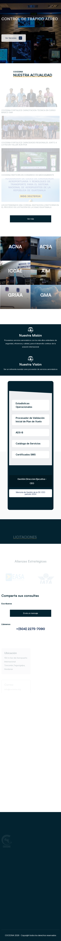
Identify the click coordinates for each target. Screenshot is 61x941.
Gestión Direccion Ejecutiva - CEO (31, 481)
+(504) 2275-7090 (30, 629)
